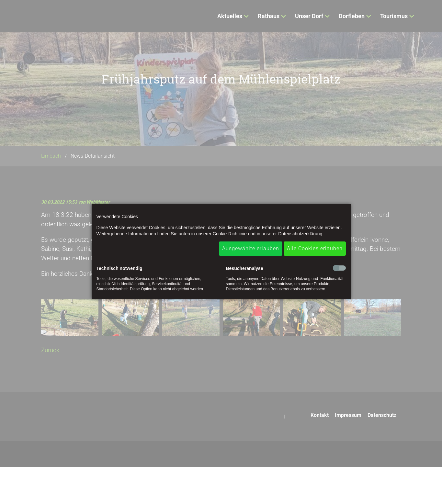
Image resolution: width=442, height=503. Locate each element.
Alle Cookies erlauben (315, 248)
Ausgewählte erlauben (250, 248)
